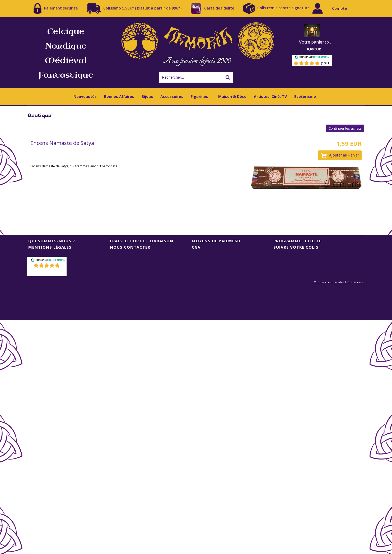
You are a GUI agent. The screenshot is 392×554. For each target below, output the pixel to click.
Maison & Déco (232, 96)
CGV (196, 247)
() (47, 272)
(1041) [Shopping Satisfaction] (325, 63)
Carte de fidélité (212, 8)
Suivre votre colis (296, 247)
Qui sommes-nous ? (51, 240)
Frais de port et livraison (141, 240)
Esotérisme (305, 96)
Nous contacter (130, 247)
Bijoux (147, 96)
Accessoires (171, 96)
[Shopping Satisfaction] (312, 58)
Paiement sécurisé (56, 8)
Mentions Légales (50, 247)
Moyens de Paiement (216, 240)
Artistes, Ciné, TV (270, 96)
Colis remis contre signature (276, 8)
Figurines (199, 96)
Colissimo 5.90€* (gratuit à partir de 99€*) (134, 8)
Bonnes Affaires (119, 96)
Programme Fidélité (297, 240)
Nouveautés (85, 96)
